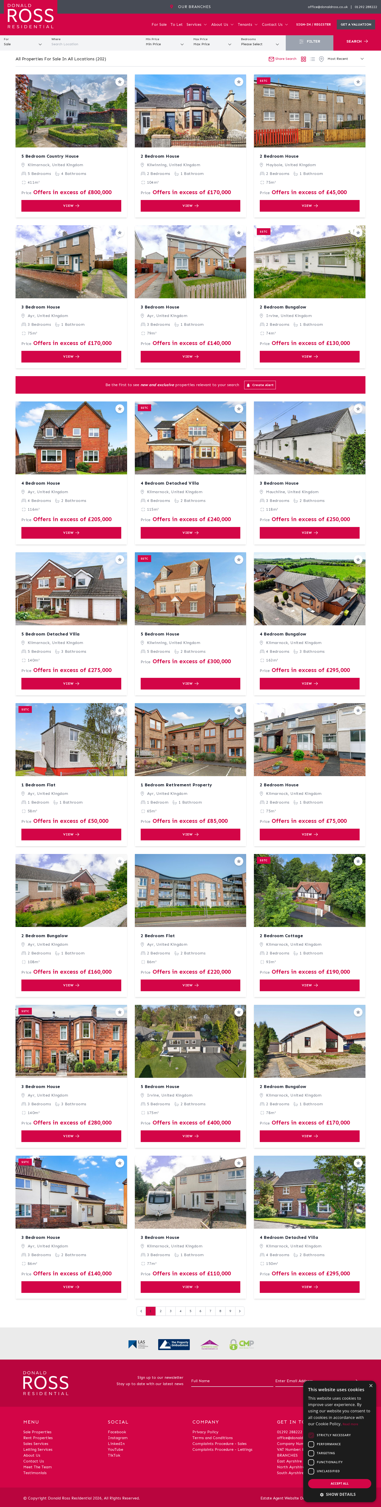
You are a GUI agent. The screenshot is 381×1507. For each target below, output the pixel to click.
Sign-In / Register (313, 24)
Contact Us (275, 24)
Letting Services (37, 1449)
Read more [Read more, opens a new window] (350, 1424)
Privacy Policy (205, 1432)
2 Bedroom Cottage (281, 935)
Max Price (200, 39)
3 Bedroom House (40, 307)
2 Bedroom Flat (158, 935)
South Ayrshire (290, 1473)
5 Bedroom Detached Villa (50, 634)
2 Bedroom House (160, 156)
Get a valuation (356, 24)
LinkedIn (116, 1443)
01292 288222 (366, 7)
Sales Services (35, 1443)
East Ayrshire (289, 1461)
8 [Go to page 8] (220, 1311)
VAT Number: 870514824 (299, 1449)
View (71, 206)
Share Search (282, 59)
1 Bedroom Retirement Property (176, 785)
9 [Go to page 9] (230, 1311)
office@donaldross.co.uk (328, 7)
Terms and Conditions (212, 1437)
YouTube (115, 1449)
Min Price (152, 39)
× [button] (370, 1386)
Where (56, 39)
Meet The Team (37, 1467)
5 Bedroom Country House (50, 156)
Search (357, 41)
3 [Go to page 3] (171, 1311)
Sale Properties (37, 1432)
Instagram (118, 1437)
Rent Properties (38, 1437)
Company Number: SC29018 (303, 1443)
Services (197, 24)
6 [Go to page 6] (200, 1311)
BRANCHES (287, 1455)
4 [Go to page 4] (181, 1311)
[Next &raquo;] (239, 1311)
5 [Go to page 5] (190, 1311)
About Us (222, 24)
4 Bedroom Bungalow (283, 634)
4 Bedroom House (40, 483)
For (6, 39)
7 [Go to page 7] (210, 1311)
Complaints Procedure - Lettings (222, 1449)
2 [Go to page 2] (161, 1311)
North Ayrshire (291, 1467)
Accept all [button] (340, 1483)
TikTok (114, 1455)
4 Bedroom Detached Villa (170, 483)
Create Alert (260, 385)
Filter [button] (309, 41)
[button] (339, 1494)
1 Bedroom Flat (38, 785)
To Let (177, 24)
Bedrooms (248, 39)
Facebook (117, 1432)
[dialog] (339, 1441)
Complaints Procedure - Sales (219, 1443)
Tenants (248, 24)
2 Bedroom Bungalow (283, 307)
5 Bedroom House (160, 634)
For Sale (159, 24)
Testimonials (35, 1473)
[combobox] (95, 44)
